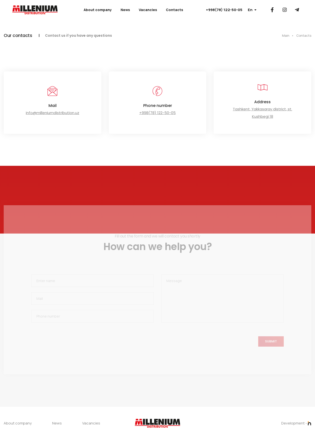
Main (285, 35)
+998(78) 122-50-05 (224, 9)
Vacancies (148, 9)
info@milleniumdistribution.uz (52, 112)
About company (98, 9)
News (125, 9)
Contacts (174, 9)
